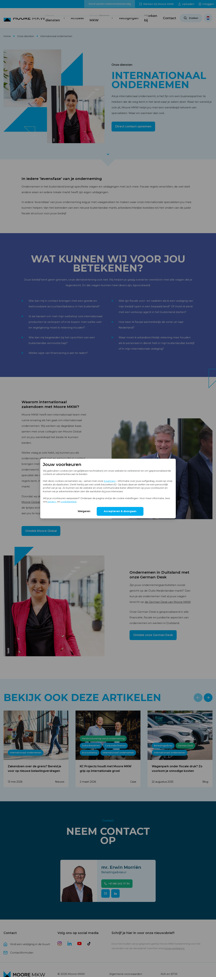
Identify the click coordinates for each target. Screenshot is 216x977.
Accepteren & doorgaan (120, 511)
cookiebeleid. (69, 501)
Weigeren (84, 511)
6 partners (109, 481)
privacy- (52, 501)
